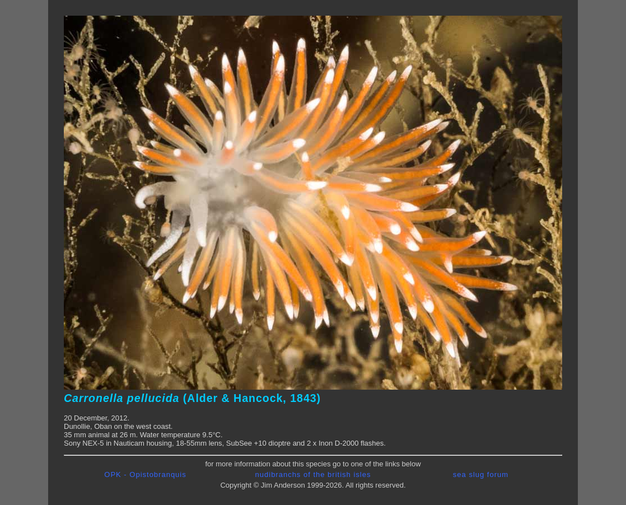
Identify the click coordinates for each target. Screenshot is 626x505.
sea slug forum (480, 474)
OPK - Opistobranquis (145, 474)
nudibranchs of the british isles (313, 474)
